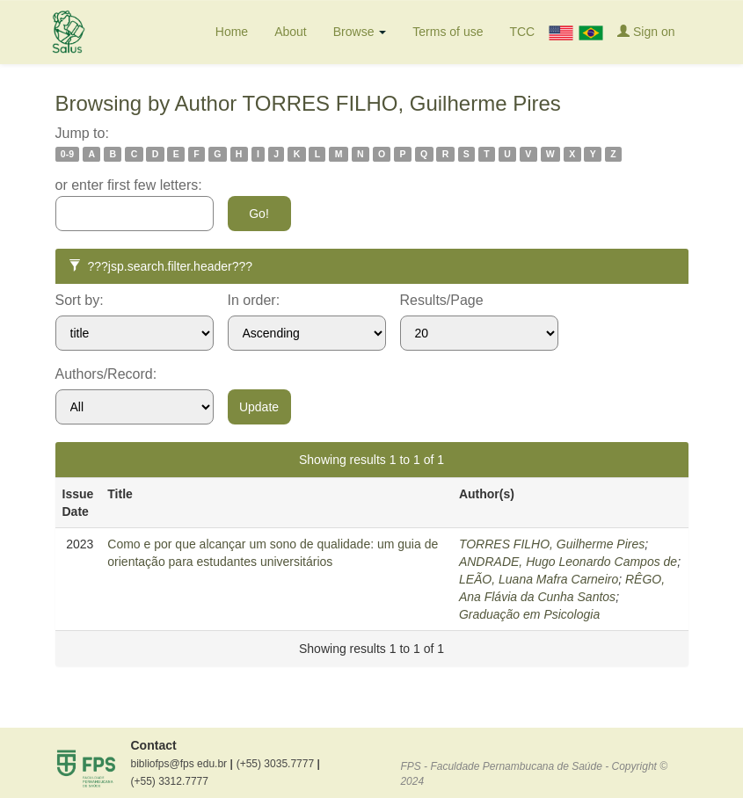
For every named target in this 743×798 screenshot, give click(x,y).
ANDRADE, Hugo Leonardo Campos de (568, 562)
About (290, 32)
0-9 (67, 154)
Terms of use (447, 32)
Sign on (645, 31)
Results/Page (442, 300)
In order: (254, 300)
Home (231, 32)
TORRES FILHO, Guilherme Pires (552, 544)
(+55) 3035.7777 (278, 764)
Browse (360, 32)
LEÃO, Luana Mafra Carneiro (538, 579)
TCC (522, 32)
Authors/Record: (106, 373)
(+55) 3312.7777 (169, 781)
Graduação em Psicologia (529, 614)
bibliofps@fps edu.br (182, 764)
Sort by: (79, 300)
